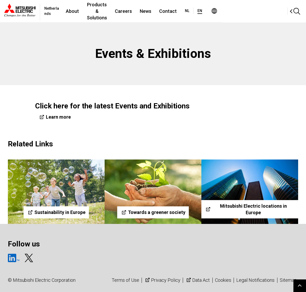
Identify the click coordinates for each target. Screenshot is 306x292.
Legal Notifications (255, 280)
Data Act (197, 280)
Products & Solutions (131, 11)
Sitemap (288, 280)
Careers (170, 11)
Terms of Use (125, 280)
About (94, 11)
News (192, 11)
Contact (214, 11)
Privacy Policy (162, 280)
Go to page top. (299, 285)
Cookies (223, 280)
